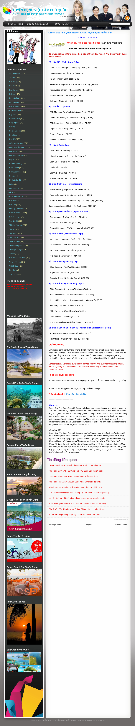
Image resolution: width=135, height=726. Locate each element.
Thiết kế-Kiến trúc (16, 225)
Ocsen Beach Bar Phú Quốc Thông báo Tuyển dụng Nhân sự (75, 465)
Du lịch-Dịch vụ (15, 131)
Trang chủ (88, 524)
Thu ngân (13, 233)
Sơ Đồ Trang (16, 24)
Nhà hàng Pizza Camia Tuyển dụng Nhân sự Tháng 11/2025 (75, 482)
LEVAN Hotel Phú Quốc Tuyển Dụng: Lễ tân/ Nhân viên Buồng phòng (79, 493)
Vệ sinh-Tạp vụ (15, 262)
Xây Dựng (13, 270)
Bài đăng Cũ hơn (121, 524)
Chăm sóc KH (14, 119)
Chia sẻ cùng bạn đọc (37, 24)
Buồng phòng (14, 106)
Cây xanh (13, 115)
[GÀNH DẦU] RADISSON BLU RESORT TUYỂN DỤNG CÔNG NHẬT (78, 504)
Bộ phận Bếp (14, 98)
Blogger (72, 16)
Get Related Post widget (120, 519)
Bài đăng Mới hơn (55, 524)
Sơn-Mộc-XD (14, 217)
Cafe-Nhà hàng (15, 110)
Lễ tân (11, 192)
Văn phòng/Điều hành (17, 258)
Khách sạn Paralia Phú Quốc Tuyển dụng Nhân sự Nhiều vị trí (76, 487)
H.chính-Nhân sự (16, 164)
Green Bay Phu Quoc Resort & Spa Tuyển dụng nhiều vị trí (80, 32)
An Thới (12, 78)
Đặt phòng (13, 135)
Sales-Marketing (15, 213)
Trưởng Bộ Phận (15, 250)
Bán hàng (13, 82)
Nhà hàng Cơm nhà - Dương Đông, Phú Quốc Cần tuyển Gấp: (76, 471)
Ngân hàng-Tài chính (17, 196)
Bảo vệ (12, 86)
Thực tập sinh (14, 241)
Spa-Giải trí (13, 221)
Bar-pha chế (14, 90)
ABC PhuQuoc (15, 74)
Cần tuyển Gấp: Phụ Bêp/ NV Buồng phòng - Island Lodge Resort (77, 509)
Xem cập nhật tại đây (76, 394)
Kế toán (12, 176)
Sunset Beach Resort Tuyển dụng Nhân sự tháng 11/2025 (74, 476)
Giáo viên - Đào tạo (16, 155)
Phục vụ (12, 205)
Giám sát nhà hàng (16, 143)
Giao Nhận (13, 151)
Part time (13, 200)
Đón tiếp (12, 139)
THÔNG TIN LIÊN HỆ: (62, 24)
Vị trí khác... (14, 266)
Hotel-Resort (14, 168)
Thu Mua (12, 229)
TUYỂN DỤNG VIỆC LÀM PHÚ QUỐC (40, 10)
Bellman (12, 94)
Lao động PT (14, 188)
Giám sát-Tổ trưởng (17, 147)
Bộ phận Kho (14, 102)
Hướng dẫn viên (15, 172)
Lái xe (11, 184)
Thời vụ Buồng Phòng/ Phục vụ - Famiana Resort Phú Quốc (74, 514)
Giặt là (12, 160)
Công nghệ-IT (14, 123)
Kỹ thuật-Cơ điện (15, 180)
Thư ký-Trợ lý (14, 237)
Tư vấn (12, 254)
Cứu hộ (12, 127)
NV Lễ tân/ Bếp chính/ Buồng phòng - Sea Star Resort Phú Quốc (77, 498)
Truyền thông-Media (17, 245)
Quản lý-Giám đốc (16, 209)
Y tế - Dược (14, 274)
